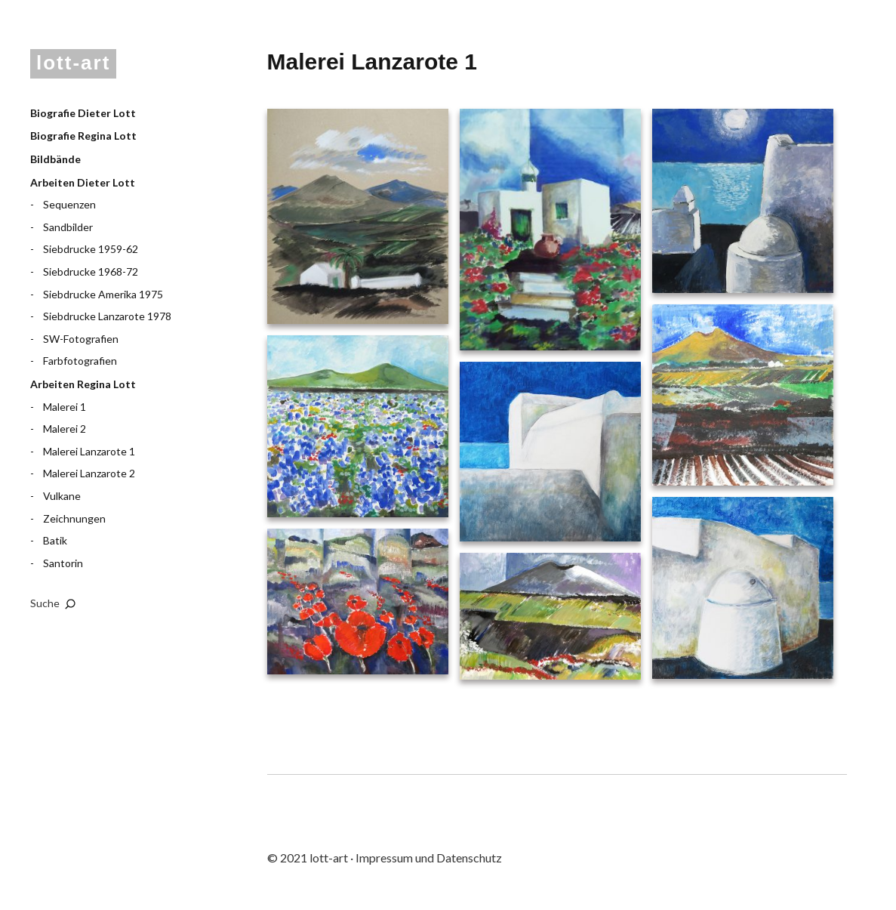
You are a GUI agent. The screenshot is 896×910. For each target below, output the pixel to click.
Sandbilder (68, 227)
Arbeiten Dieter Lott (82, 182)
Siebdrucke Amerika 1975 (103, 294)
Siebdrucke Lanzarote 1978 (107, 316)
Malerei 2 (64, 428)
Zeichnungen (74, 518)
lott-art (73, 62)
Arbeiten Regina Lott (83, 384)
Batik (55, 540)
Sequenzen (69, 204)
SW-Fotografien (81, 338)
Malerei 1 (64, 406)
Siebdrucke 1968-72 (90, 271)
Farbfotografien (80, 360)
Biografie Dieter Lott (83, 112)
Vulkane (62, 495)
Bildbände (55, 159)
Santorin (63, 563)
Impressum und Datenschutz (429, 857)
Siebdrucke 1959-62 (90, 248)
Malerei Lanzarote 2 (89, 473)
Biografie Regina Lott (83, 135)
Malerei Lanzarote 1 (89, 451)
